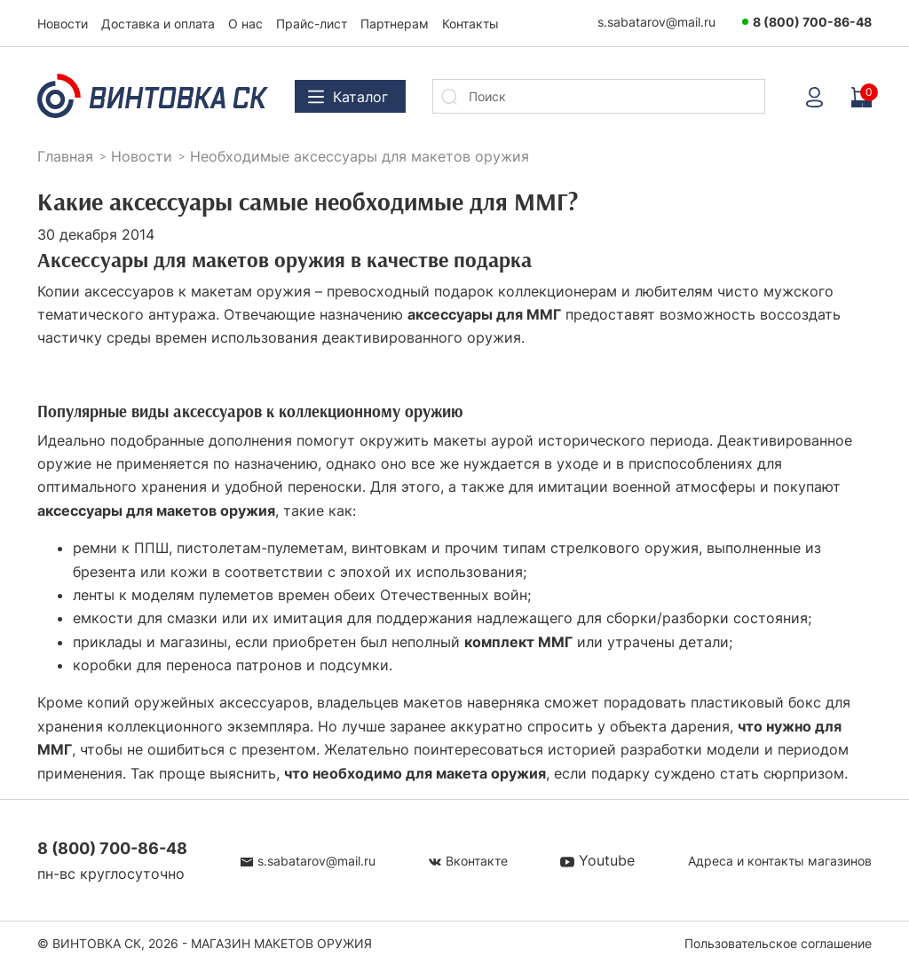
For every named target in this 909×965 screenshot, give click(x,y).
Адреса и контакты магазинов (780, 860)
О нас (245, 23)
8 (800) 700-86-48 (812, 21)
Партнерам (394, 23)
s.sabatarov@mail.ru (656, 21)
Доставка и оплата (158, 23)
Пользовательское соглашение (778, 943)
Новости (62, 23)
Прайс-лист (311, 23)
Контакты (470, 23)
